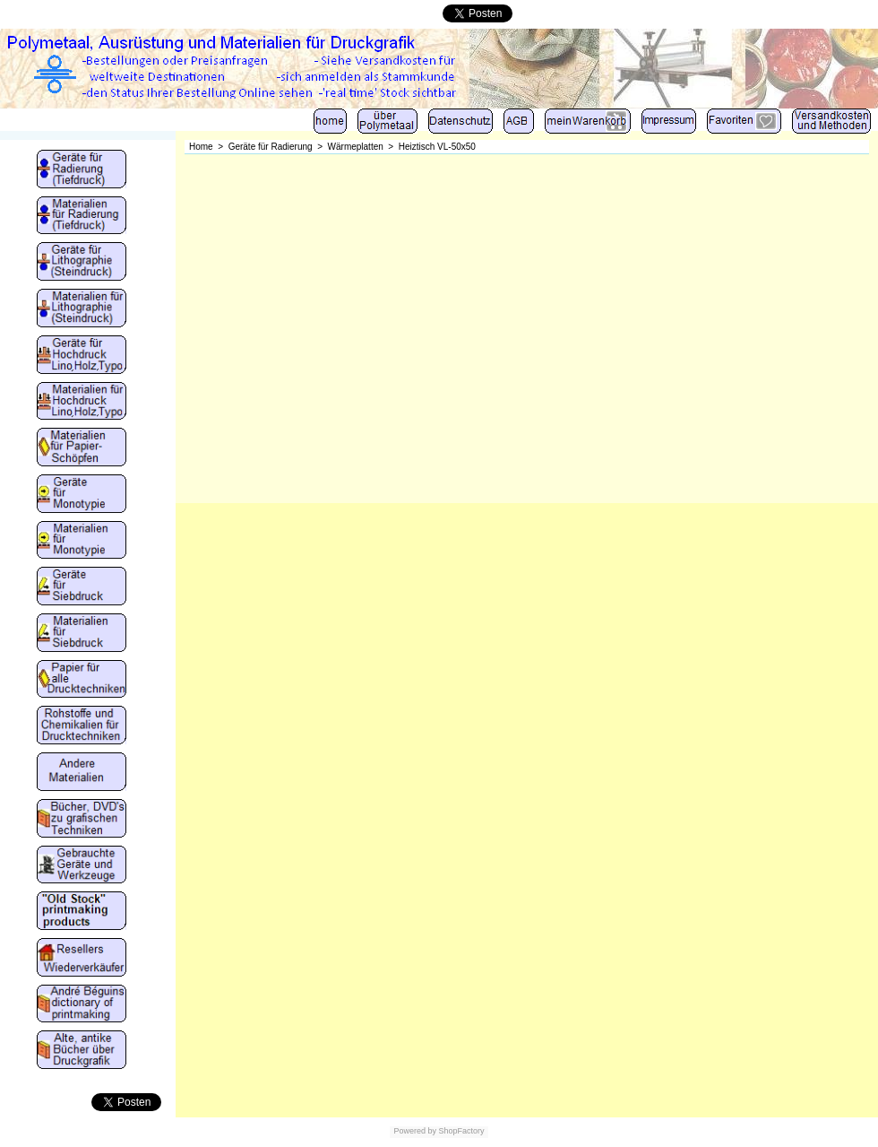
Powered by (414, 1130)
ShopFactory (460, 1130)
